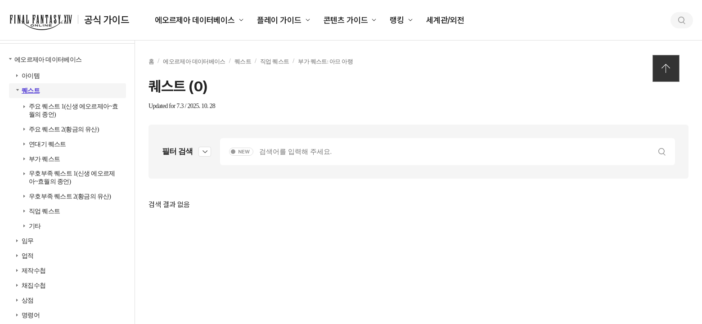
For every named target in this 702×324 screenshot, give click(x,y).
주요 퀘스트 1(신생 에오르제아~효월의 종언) (73, 110)
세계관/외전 (445, 20)
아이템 (31, 75)
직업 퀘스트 (44, 211)
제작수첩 (33, 270)
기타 (35, 226)
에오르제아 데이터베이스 (195, 20)
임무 (28, 241)
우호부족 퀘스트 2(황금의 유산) (70, 196)
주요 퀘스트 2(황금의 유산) (64, 129)
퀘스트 (31, 90)
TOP (666, 68)
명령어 (31, 315)
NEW (244, 152)
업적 (28, 255)
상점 (28, 300)
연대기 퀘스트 (47, 144)
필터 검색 (177, 151)
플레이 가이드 (279, 20)
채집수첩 (33, 285)
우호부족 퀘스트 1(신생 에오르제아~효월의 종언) (72, 177)
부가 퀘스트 (44, 159)
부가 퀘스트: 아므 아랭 (325, 61)
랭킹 (397, 20)
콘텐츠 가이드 (346, 20)
